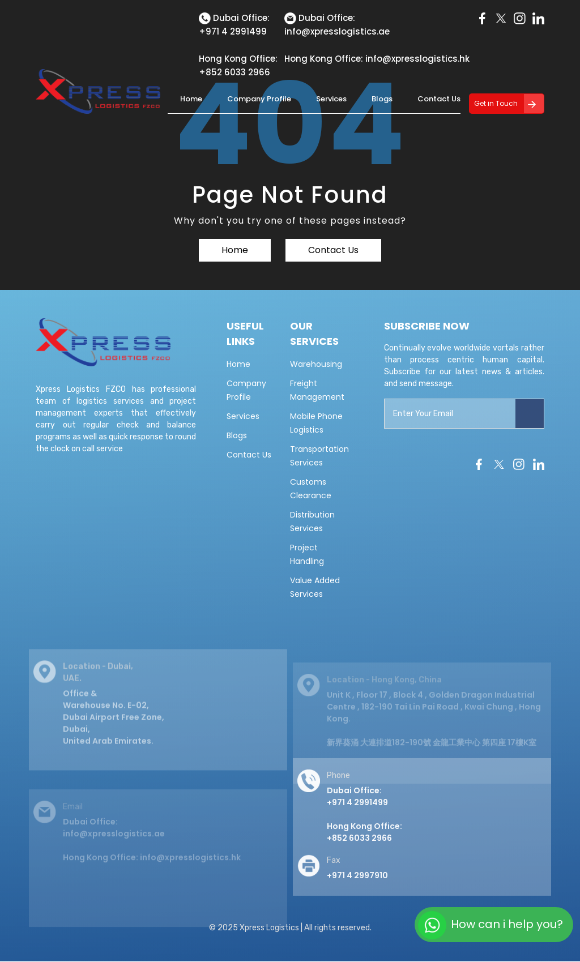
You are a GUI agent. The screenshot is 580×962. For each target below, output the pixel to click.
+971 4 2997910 (357, 884)
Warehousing (316, 364)
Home (191, 98)
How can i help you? (490, 925)
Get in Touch (496, 103)
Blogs (382, 98)
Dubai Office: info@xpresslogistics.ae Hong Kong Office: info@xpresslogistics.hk (152, 850)
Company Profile (259, 98)
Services (331, 98)
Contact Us (438, 98)
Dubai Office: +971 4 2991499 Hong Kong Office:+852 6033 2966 (364, 823)
